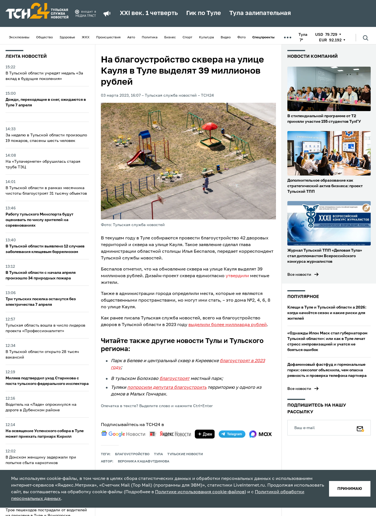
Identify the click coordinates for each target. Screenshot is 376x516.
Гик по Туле (203, 13)
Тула (158, 454)
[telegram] (232, 434)
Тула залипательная (260, 13)
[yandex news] (170, 434)
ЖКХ (85, 37)
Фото (241, 37)
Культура (206, 37)
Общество (44, 37)
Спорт (187, 37)
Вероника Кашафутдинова (143, 461)
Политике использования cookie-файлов (200, 492)
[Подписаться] (360, 427)
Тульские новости (185, 454)
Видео (226, 37)
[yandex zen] (205, 434)
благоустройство (132, 454)
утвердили (237, 276)
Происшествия (108, 37)
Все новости (299, 275)
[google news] (123, 434)
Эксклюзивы (19, 37)
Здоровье (67, 37)
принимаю (349, 489)
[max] (260, 434)
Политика (150, 37)
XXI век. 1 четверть (149, 13)
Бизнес (170, 37)
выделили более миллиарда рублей (227, 325)
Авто (131, 37)
